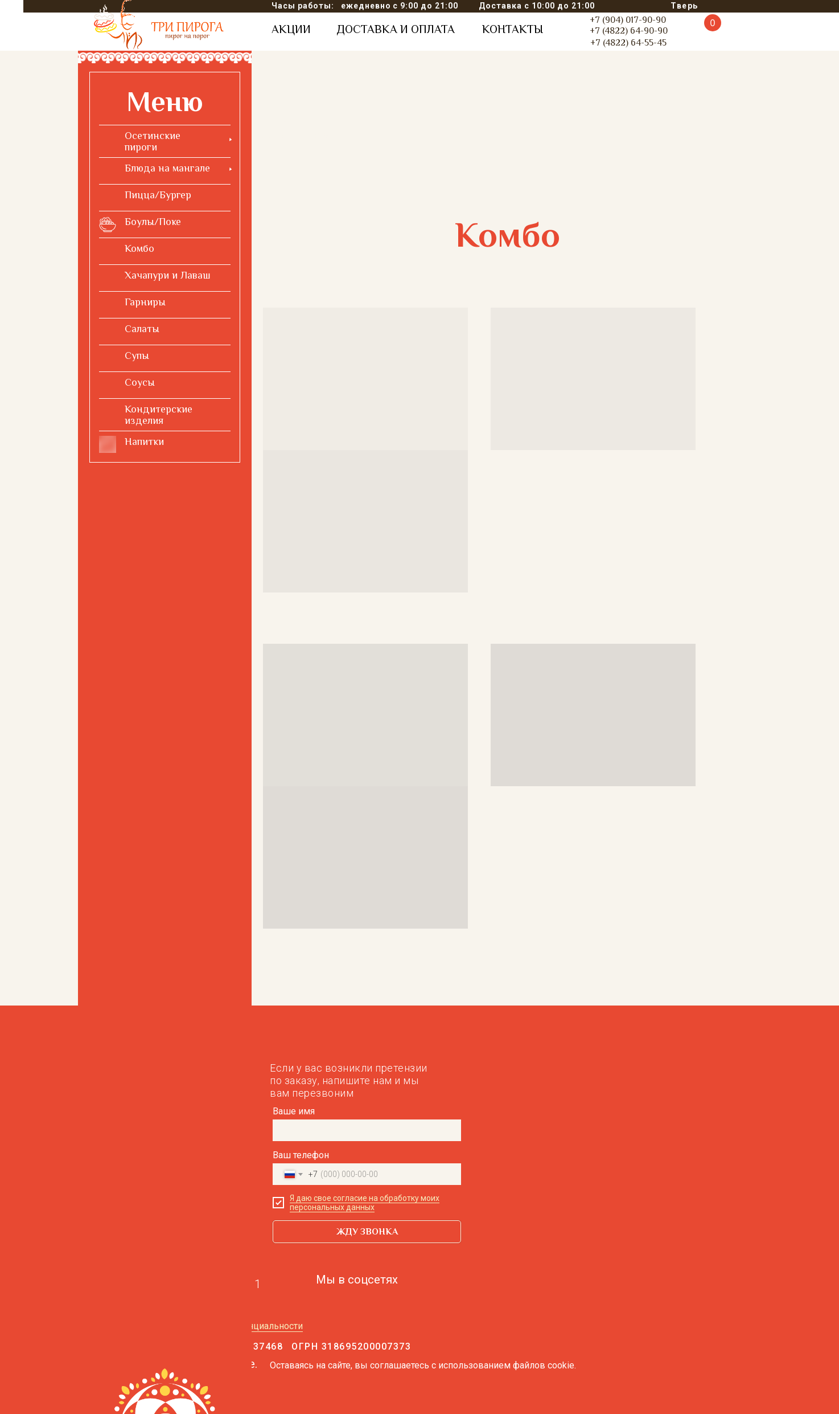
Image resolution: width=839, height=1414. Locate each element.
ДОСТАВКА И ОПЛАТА (395, 29)
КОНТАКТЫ (512, 29)
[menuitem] (165, 141)
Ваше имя (294, 1111)
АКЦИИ (291, 29)
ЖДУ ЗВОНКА (367, 1232)
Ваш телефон (301, 1155)
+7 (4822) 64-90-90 (629, 31)
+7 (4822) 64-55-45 (628, 43)
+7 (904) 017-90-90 (628, 20)
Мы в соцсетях (357, 1279)
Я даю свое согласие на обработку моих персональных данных (364, 1203)
